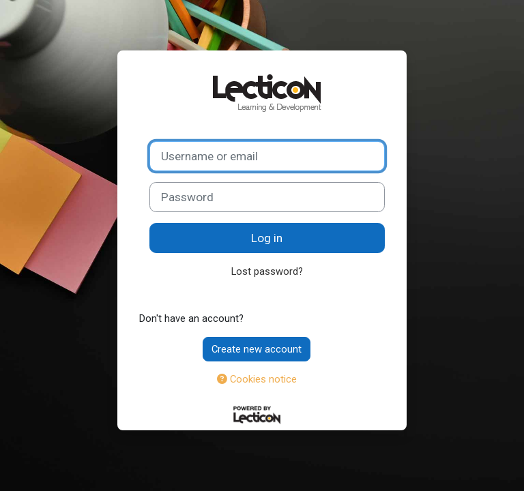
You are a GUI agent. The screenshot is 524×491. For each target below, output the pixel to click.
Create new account (257, 349)
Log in (266, 238)
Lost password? (267, 271)
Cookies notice (257, 379)
